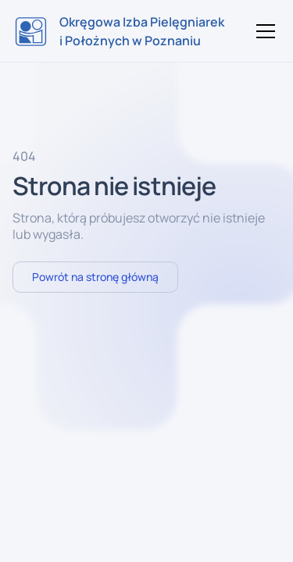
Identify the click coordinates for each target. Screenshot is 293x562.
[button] (262, 31)
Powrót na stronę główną (95, 276)
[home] (119, 31)
